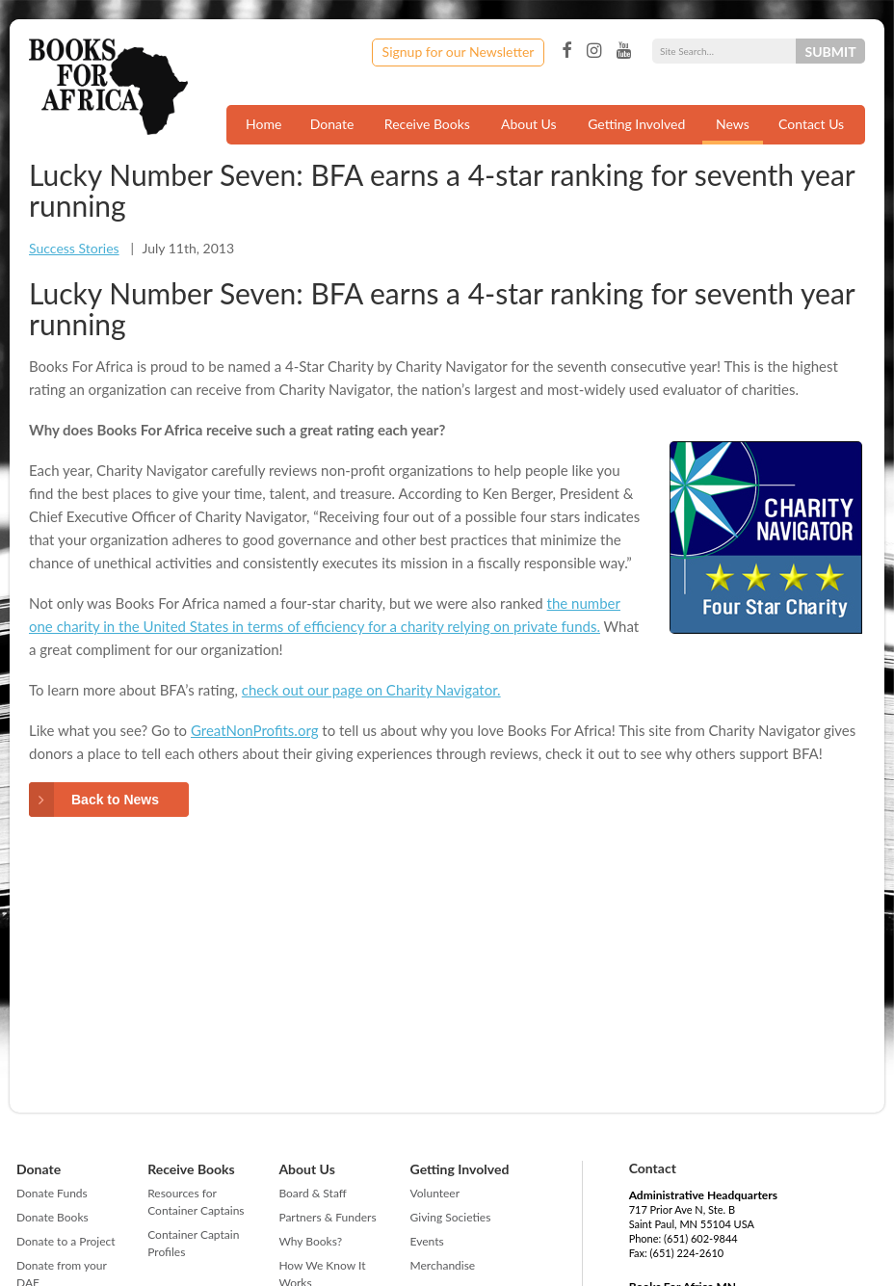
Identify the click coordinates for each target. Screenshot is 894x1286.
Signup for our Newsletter (458, 51)
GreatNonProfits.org (255, 730)
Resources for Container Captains (195, 1202)
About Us (529, 124)
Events (427, 1241)
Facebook (566, 51)
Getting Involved (636, 124)
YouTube (624, 51)
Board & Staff (312, 1193)
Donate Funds (52, 1193)
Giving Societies (450, 1217)
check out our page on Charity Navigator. (371, 689)
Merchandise (443, 1265)
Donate (332, 124)
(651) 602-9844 (701, 1238)
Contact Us (811, 124)
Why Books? (310, 1241)
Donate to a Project (66, 1241)
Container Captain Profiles (193, 1243)
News (732, 124)
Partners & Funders (327, 1217)
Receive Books (427, 124)
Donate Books (52, 1217)
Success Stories (74, 248)
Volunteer (435, 1193)
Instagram (594, 51)
